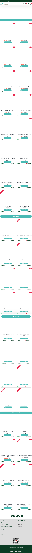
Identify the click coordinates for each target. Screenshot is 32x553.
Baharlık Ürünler (16, 216)
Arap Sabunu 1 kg (8, 206)
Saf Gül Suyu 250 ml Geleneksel (8, 334)
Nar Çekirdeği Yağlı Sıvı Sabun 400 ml (7, 110)
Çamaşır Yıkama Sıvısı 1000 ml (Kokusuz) (24, 182)
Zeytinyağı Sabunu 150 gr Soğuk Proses (24, 134)
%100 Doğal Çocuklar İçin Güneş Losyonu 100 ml (8, 456)
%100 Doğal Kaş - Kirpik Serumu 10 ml (7, 480)
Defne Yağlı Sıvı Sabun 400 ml (8, 86)
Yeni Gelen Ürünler (16, 20)
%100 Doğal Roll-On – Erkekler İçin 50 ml (24, 308)
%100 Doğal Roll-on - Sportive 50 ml (24, 284)
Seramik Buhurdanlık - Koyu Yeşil (23, 403)
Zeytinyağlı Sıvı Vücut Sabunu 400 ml (24, 110)
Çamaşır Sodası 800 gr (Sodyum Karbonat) (8, 158)
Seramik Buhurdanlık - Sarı (8, 403)
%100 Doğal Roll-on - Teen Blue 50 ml (7, 308)
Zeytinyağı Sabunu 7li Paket (24, 206)
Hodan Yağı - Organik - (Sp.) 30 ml (8, 235)
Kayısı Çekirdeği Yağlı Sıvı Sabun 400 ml (24, 62)
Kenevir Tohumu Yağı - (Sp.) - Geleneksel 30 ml (7, 260)
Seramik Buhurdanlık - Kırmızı (24, 381)
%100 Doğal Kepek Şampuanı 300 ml (24, 480)
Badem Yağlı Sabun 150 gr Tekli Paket (7, 134)
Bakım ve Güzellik (16, 412)
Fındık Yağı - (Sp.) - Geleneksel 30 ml (24, 259)
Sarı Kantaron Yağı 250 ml (8, 358)
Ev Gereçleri (16, 316)
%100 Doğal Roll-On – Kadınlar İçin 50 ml (8, 284)
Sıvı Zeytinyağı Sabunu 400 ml (8, 38)
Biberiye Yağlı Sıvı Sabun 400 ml (24, 86)
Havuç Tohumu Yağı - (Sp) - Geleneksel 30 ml (24, 235)
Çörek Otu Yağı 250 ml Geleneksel (24, 358)
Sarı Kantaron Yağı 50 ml (24, 431)
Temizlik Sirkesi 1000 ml (24, 158)
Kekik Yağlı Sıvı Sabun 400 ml (24, 38)
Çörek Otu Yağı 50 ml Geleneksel (7, 431)
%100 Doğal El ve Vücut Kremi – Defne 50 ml (24, 455)
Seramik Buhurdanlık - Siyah (8, 381)
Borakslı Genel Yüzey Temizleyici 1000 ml (8, 182)
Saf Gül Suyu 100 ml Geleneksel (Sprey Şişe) (23, 335)
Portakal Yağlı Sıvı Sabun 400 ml (7, 62)
